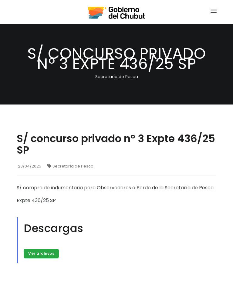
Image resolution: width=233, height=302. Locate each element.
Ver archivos (41, 253)
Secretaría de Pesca (70, 166)
